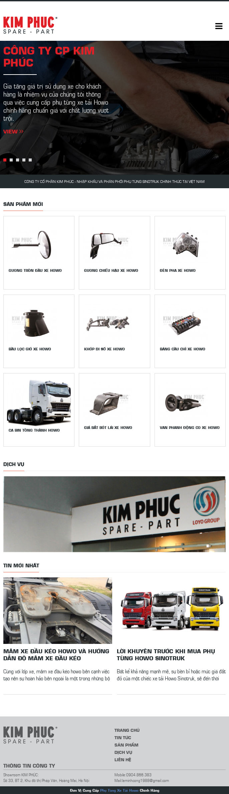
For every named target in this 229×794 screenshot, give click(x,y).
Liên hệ (122, 759)
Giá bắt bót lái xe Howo (108, 427)
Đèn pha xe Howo (178, 270)
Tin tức (122, 737)
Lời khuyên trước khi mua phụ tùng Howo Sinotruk (166, 654)
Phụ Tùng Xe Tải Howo (119, 790)
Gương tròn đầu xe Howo (35, 270)
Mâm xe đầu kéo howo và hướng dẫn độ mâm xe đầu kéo (56, 654)
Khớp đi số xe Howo (104, 349)
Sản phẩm (126, 745)
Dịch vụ (123, 752)
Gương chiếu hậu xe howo (111, 270)
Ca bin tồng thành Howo (34, 430)
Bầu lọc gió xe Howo (30, 349)
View (13, 131)
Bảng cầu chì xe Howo (182, 349)
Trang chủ (127, 730)
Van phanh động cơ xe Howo (190, 427)
